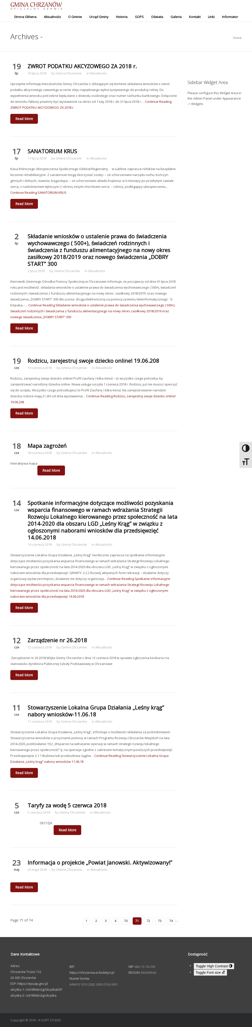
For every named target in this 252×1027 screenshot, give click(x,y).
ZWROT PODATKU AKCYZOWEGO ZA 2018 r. (82, 66)
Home (237, 38)
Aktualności (52, 17)
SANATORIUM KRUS (52, 151)
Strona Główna (25, 17)
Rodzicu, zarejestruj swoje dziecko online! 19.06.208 (93, 360)
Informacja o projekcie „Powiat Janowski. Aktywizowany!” (100, 862)
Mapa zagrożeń (47, 445)
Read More (24, 118)
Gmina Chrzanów (68, 73)
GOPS (139, 17)
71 (137, 921)
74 (171, 921)
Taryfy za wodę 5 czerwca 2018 (67, 805)
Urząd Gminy (99, 17)
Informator (230, 17)
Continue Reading (38, 192)
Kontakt (195, 17)
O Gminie (75, 17)
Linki (211, 17)
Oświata (157, 17)
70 (125, 921)
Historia (121, 17)
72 (148, 921)
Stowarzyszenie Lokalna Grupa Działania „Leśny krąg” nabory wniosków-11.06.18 (96, 711)
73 (159, 921)
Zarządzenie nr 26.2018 (57, 640)
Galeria (176, 17)
